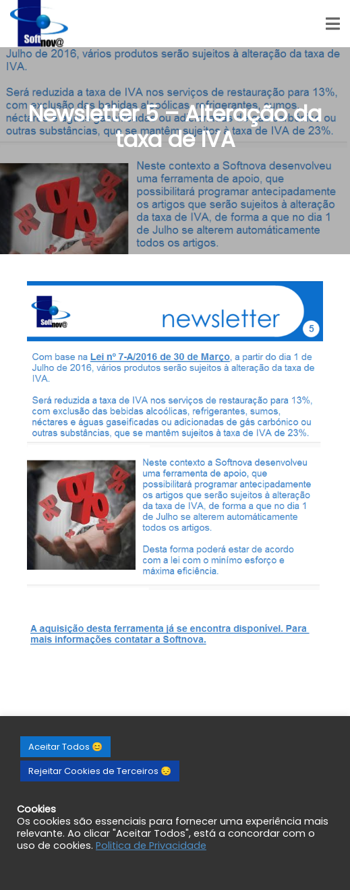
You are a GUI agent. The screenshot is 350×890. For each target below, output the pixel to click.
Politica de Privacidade (151, 845)
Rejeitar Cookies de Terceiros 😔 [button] (99, 771)
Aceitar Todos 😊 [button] (65, 746)
